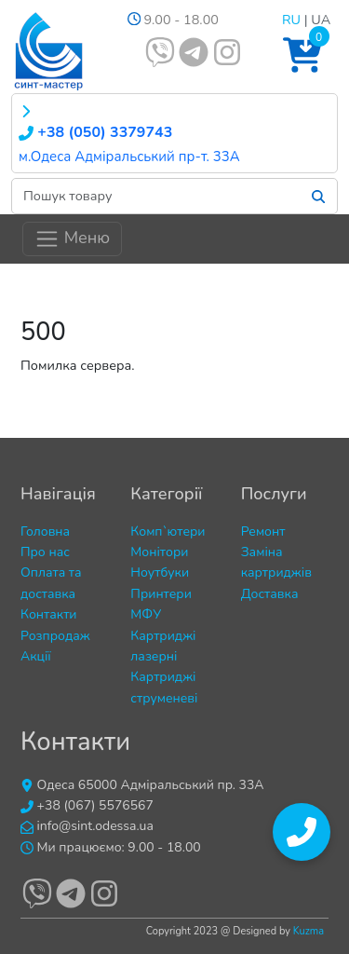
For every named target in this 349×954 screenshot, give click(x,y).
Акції (35, 656)
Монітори (159, 552)
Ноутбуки (159, 572)
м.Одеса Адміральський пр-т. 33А (129, 156)
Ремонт (263, 531)
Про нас (45, 552)
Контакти (48, 614)
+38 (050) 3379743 (95, 132)
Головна (45, 531)
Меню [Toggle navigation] (72, 239)
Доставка (270, 594)
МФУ (145, 614)
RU (291, 19)
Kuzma (308, 931)
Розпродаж (55, 636)
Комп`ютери (167, 531)
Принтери (161, 594)
